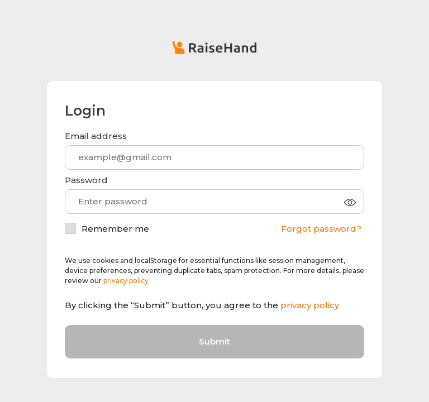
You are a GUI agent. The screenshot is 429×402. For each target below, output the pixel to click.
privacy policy (126, 280)
